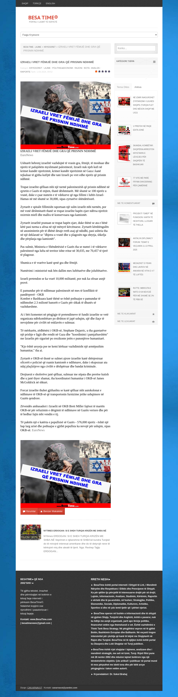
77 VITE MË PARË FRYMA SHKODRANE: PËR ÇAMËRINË (143, 182)
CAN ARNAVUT (34, 688)
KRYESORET (35, 68)
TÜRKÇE (37, 3)
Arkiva (138, 87)
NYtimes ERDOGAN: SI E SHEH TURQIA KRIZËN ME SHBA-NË (75, 531)
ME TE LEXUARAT (136, 321)
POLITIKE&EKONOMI (62, 68)
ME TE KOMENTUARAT (136, 203)
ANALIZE (95, 68)
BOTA (86, 68)
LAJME (47, 68)
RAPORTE (25, 72)
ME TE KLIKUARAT (136, 314)
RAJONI (78, 68)
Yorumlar (29, 511)
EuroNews (26, 155)
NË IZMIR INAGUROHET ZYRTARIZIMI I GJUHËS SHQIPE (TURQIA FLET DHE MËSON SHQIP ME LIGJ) (143, 105)
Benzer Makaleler (51, 511)
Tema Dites (123, 87)
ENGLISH (50, 3)
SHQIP (25, 3)
